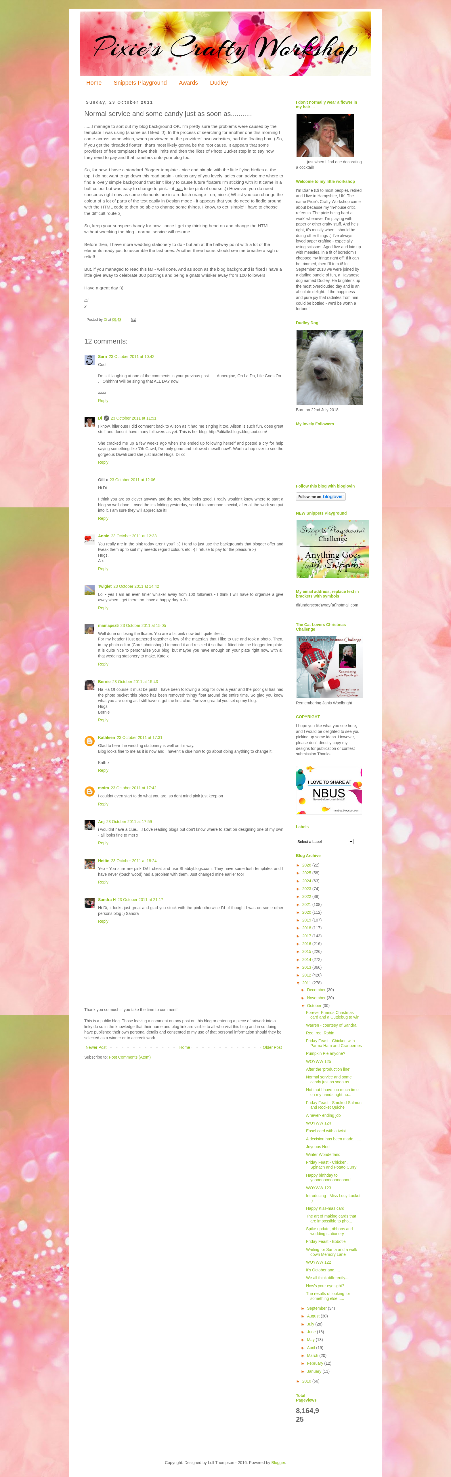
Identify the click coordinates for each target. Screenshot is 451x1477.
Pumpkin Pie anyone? (325, 1053)
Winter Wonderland (323, 1154)
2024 (307, 881)
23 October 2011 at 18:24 (134, 860)
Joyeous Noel (318, 1146)
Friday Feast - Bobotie (326, 1241)
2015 (307, 951)
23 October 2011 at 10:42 (131, 356)
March (313, 1355)
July (311, 1324)
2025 (307, 873)
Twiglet (105, 586)
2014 (307, 959)
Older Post (272, 1047)
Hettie (103, 860)
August (313, 1316)
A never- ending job (323, 1115)
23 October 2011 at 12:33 (134, 536)
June (312, 1332)
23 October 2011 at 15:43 (135, 681)
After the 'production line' (328, 1069)
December (316, 989)
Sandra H (107, 899)
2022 (307, 896)
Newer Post (96, 1047)
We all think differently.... (327, 1277)
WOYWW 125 (318, 1061)
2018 (307, 928)
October (314, 1005)
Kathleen (106, 737)
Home (94, 82)
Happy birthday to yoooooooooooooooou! (328, 1177)
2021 (307, 904)
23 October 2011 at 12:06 (132, 479)
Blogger (278, 1462)
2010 (307, 1381)
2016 (307, 943)
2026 (307, 865)
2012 (307, 975)
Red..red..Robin (320, 1033)
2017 (307, 936)
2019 (307, 920)
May (311, 1339)
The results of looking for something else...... (328, 1296)
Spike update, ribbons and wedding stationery (329, 1231)
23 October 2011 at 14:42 (136, 586)
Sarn (102, 356)
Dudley (219, 82)
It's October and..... (323, 1270)
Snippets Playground (140, 82)
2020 (307, 912)
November (316, 998)
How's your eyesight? (325, 1285)
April (311, 1347)
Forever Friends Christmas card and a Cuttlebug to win (332, 1015)
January (314, 1371)
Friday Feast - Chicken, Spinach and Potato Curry (331, 1164)
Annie (103, 536)
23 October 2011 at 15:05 (143, 625)
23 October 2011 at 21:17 (140, 899)
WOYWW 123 (318, 1188)
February (315, 1363)
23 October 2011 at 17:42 (133, 788)
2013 (307, 967)
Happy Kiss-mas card (325, 1208)
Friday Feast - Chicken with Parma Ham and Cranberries (334, 1043)
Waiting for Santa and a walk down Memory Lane (331, 1252)
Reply (103, 400)
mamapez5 (108, 625)
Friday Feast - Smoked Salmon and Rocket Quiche (334, 1105)
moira (103, 788)
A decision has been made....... (333, 1139)
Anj (101, 821)
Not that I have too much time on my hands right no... (332, 1092)
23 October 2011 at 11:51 (133, 418)
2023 (307, 888)
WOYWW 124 (318, 1123)
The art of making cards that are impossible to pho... (331, 1218)
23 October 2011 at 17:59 (129, 821)
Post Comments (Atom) (130, 1057)
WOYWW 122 (318, 1262)
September (317, 1308)
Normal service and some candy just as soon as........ (332, 1079)
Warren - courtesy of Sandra (331, 1025)
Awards (188, 82)
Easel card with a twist (326, 1131)
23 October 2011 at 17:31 (140, 737)
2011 (307, 983)
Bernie (104, 681)
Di (100, 418)
